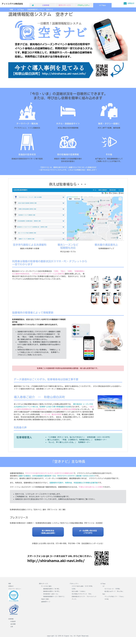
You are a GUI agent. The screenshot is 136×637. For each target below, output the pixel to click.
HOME (9, 583)
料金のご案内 (45, 599)
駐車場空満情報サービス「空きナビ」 (54, 596)
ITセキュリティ (83, 5)
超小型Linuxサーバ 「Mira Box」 (114, 591)
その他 (106, 599)
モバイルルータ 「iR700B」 (113, 588)
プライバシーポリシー (14, 588)
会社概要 (13, 624)
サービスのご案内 (46, 586)
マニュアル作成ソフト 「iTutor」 (114, 596)
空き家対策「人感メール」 (51, 594)
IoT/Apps (102, 5)
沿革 (11, 626)
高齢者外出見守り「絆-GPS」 (51, 591)
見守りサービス (65, 5)
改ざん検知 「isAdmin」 (79, 591)
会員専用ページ (45, 601)
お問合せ (10, 586)
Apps (103, 594)
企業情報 (45, 5)
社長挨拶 (13, 621)
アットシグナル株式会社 (12, 4)
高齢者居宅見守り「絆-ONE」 (51, 588)
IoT (103, 586)
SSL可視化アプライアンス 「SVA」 (82, 594)
